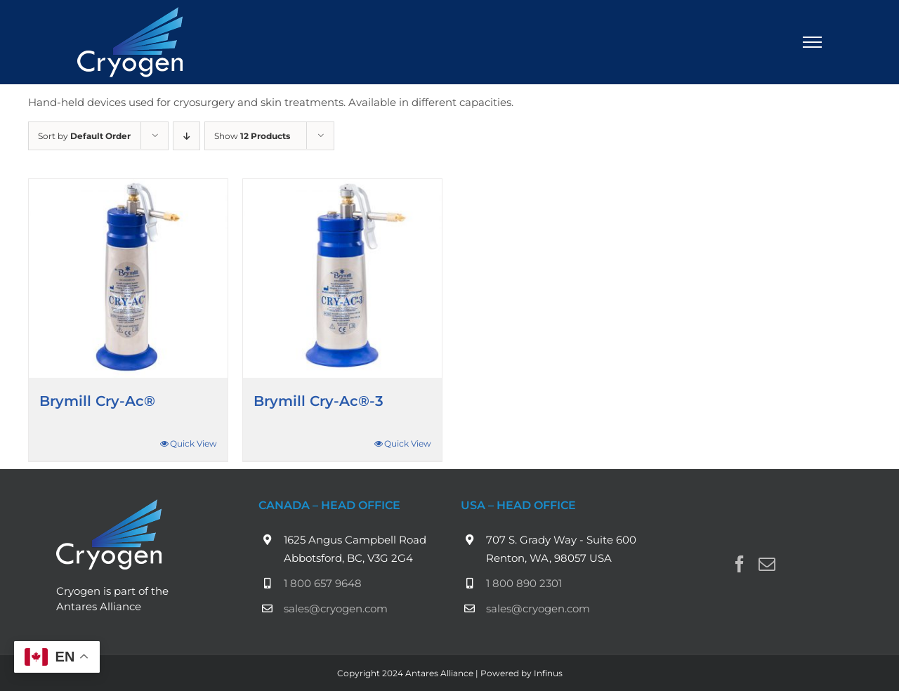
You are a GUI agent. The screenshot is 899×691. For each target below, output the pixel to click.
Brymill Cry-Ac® (97, 401)
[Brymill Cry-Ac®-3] (342, 278)
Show (252, 136)
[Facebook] (739, 563)
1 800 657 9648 (323, 583)
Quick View (193, 443)
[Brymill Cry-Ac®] (128, 278)
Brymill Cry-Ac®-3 (318, 401)
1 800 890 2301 (524, 583)
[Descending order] (186, 135)
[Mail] (767, 563)
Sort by (84, 136)
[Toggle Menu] (812, 42)
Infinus (548, 673)
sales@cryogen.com (336, 608)
